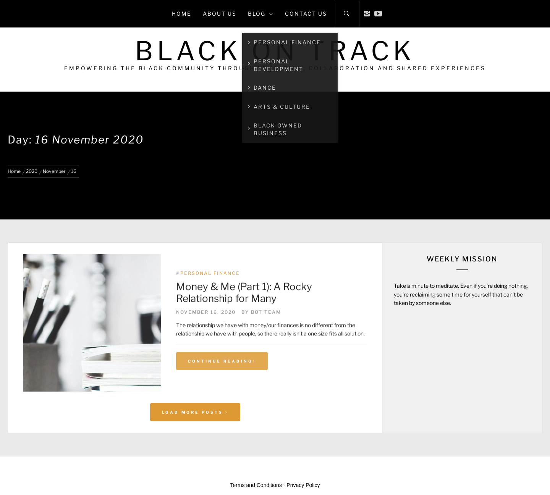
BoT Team (266, 328)
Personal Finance (210, 290)
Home (181, 13)
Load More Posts (195, 412)
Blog (260, 13)
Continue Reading (222, 377)
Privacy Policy (303, 485)
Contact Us (306, 13)
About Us (219, 13)
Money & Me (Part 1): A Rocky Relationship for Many (244, 309)
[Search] (346, 13)
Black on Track (275, 51)
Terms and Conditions (256, 485)
